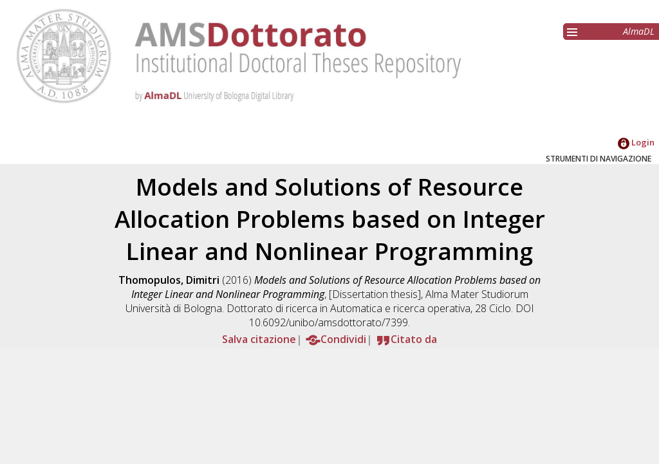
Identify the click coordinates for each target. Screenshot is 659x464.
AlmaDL (638, 31)
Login (636, 142)
